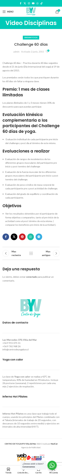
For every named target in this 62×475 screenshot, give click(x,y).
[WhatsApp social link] (38, 3)
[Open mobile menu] (8, 11)
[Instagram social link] (29, 3)
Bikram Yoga (31, 37)
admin (16, 51)
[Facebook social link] (21, 3)
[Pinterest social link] (22, 237)
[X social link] (25, 3)
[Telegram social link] (39, 237)
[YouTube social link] (33, 3)
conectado (31, 276)
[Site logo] (31, 11)
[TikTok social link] (41, 3)
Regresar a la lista (31, 253)
